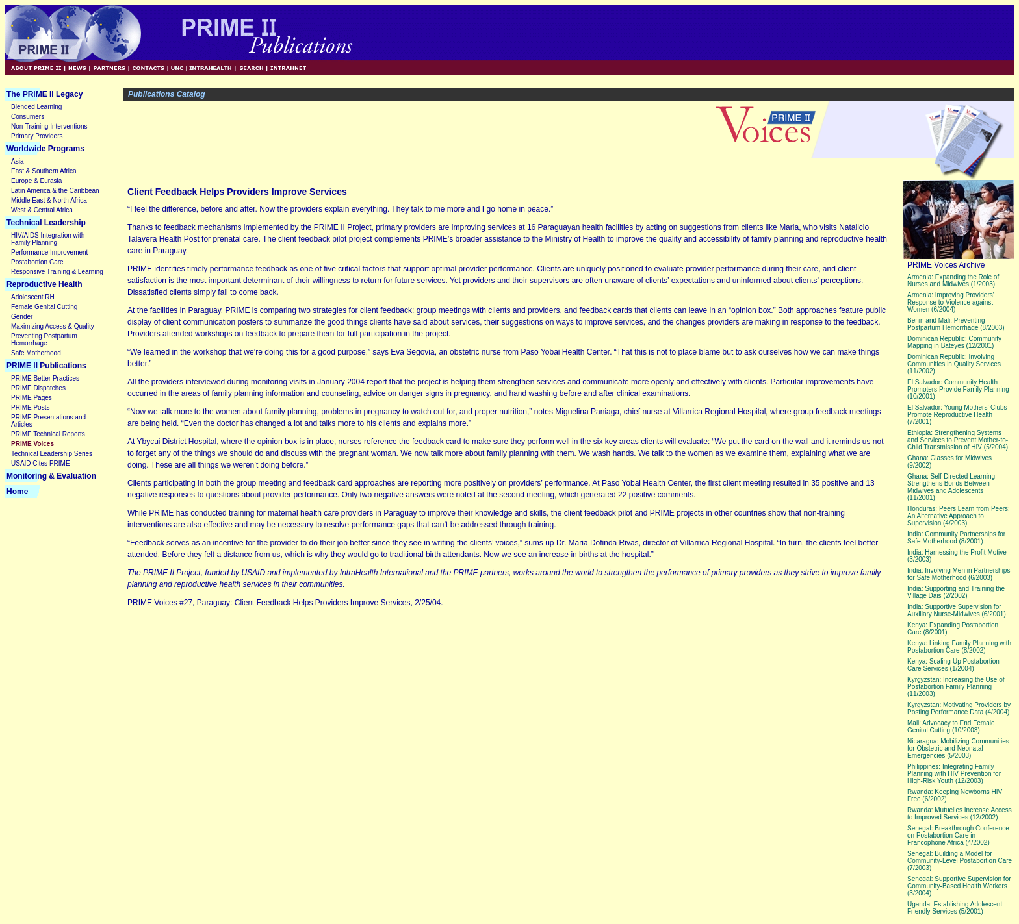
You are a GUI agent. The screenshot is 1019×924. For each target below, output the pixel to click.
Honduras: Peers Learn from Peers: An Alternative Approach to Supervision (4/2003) (958, 516)
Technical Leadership (46, 222)
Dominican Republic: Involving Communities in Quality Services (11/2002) (954, 364)
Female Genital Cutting (44, 306)
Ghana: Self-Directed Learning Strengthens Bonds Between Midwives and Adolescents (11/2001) (951, 487)
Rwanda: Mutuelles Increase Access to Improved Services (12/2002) (959, 813)
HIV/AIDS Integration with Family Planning (47, 239)
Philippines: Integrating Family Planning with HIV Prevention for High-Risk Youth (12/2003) (954, 773)
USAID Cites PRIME (40, 463)
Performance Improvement (49, 252)
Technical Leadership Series (51, 453)
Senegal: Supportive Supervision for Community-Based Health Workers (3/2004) (959, 886)
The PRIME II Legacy (44, 94)
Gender (21, 316)
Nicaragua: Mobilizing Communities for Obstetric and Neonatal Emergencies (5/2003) (958, 748)
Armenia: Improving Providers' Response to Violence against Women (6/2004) (950, 302)
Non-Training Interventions (49, 126)
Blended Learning (36, 106)
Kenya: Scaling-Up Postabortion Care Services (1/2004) (953, 665)
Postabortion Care (37, 262)
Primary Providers (36, 136)
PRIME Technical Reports (48, 434)
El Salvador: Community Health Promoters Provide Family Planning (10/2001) (958, 389)
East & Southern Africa (44, 171)
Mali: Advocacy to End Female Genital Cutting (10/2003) (951, 726)
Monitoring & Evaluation (51, 476)
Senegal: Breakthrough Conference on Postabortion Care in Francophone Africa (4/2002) (958, 835)
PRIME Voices (32, 443)
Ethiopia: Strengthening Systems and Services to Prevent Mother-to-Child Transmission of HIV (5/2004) (957, 440)
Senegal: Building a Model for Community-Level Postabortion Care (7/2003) (959, 860)
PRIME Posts (30, 407)
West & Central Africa (42, 210)
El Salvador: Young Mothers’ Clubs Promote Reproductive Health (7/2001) (957, 414)
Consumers (27, 116)
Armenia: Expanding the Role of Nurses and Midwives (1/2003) (953, 280)
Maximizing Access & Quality (52, 326)
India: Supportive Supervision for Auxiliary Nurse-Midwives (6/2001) (956, 610)
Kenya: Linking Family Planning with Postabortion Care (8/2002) (959, 647)
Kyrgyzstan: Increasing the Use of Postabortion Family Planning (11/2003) (956, 686)
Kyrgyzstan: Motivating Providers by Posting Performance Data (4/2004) (959, 708)
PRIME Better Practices (45, 378)
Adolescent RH (33, 297)
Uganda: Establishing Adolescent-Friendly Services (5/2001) (956, 908)
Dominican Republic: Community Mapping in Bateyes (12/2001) (954, 342)
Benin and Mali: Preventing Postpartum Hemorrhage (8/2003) (956, 324)
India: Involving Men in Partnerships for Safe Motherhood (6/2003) (958, 574)
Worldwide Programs (45, 148)
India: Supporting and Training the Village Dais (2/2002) (956, 592)
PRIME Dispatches (38, 388)
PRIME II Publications (46, 365)
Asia (17, 161)
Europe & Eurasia (36, 180)
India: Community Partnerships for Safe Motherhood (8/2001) (956, 538)
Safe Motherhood (36, 352)
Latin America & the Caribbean (55, 190)
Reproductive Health (44, 284)
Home (17, 491)
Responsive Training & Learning (57, 271)
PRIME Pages (31, 397)
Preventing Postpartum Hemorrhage (44, 339)
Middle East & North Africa (49, 200)
